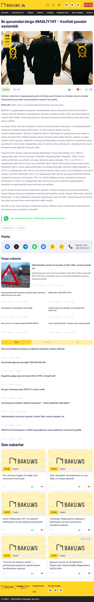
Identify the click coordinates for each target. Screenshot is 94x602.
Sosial (31, 13)
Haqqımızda (38, 586)
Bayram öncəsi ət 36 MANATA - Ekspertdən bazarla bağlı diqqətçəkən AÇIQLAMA (70, 565)
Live (88, 4)
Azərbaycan (8, 228)
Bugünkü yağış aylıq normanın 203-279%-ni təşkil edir (28, 376)
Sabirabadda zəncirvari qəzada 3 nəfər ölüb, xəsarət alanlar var (33, 416)
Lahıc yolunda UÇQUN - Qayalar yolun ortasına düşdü (69, 323)
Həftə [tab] (47, 342)
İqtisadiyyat (18, 13)
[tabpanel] (47, 393)
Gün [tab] (16, 342)
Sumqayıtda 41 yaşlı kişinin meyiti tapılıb (16, 308)
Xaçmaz (20, 228)
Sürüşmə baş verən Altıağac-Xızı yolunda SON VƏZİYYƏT (66, 309)
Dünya (90, 13)
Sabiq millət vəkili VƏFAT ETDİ (59, 293)
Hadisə (50, 13)
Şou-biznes (77, 13)
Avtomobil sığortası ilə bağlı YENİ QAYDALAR (23, 362)
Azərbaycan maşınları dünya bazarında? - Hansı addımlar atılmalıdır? (35, 403)
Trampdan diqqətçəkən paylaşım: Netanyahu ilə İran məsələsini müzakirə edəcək (67, 521)
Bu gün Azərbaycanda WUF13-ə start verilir (23, 389)
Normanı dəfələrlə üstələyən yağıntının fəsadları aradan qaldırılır (33, 349)
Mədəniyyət (63, 13)
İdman (40, 13)
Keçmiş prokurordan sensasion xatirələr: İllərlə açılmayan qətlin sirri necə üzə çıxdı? (23, 294)
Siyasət (5, 13)
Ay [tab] (77, 342)
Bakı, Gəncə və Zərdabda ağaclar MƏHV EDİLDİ (19, 323)
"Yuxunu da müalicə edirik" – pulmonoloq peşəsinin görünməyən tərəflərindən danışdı (21, 565)
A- (87, 89)
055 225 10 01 (82, 248)
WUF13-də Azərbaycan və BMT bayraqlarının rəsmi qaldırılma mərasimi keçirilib (41, 430)
